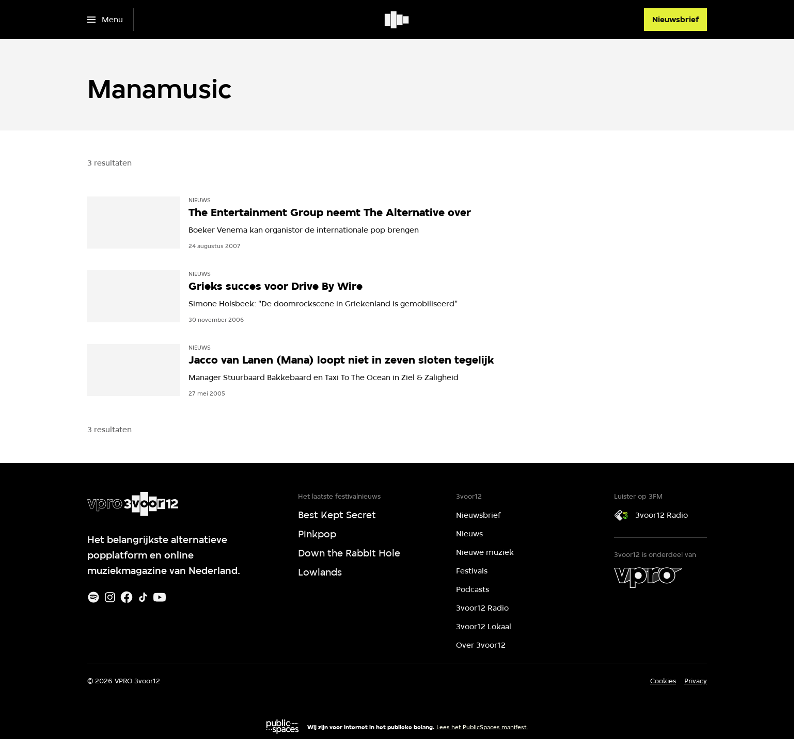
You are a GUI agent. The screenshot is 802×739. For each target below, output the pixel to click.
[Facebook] (126, 597)
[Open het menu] (105, 19)
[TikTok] (143, 597)
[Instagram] (110, 597)
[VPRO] (648, 577)
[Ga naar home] (397, 19)
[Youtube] (159, 597)
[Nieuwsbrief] (675, 19)
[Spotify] (93, 597)
